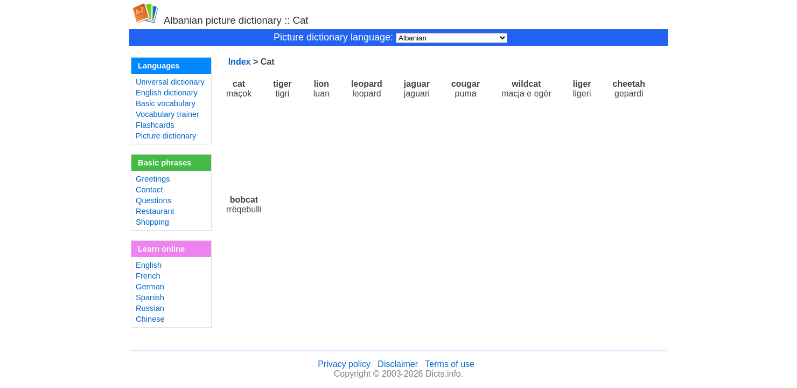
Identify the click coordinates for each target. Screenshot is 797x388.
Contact (149, 189)
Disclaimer (397, 364)
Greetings (153, 179)
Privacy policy (344, 364)
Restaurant (155, 211)
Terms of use (449, 364)
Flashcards (155, 125)
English (149, 265)
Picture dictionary (166, 135)
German (150, 286)
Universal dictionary (170, 82)
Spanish (150, 297)
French (148, 276)
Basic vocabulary (165, 103)
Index (239, 61)
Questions (153, 200)
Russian (150, 308)
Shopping (152, 222)
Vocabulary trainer (167, 114)
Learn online (161, 249)
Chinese (150, 319)
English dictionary (167, 92)
